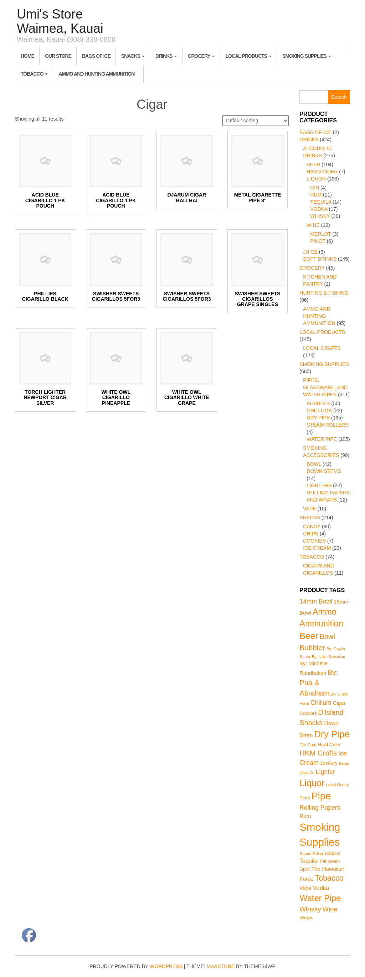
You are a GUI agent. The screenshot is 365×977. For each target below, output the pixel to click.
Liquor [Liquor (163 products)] (311, 783)
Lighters (319, 485)
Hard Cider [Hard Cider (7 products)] (329, 744)
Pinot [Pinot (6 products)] (304, 797)
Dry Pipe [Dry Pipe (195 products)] (332, 734)
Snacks (133, 56)
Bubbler (318, 403)
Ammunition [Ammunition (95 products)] (321, 623)
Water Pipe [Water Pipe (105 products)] (320, 898)
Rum (316, 195)
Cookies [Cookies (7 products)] (308, 713)
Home (27, 56)
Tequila (320, 202)
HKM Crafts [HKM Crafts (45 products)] (318, 753)
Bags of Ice (96, 56)
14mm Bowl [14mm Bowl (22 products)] (315, 601)
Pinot (317, 241)
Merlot (320, 234)
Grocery (201, 56)
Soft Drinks (319, 259)
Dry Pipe (318, 418)
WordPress (166, 966)
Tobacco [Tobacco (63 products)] (329, 878)
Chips (310, 533)
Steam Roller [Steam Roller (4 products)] (311, 853)
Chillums (319, 410)
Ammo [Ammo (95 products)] (324, 611)
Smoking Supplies (306, 56)
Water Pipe (322, 439)
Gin (314, 187)
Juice (310, 252)
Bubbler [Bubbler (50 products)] (312, 647)
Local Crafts (321, 348)
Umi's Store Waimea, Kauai (60, 21)
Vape (309, 509)
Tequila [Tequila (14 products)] (308, 861)
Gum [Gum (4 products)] (311, 745)
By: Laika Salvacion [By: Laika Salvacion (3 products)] (328, 657)
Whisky (320, 216)
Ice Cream (317, 548)
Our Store (58, 56)
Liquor (316, 179)
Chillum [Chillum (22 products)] (320, 702)
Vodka (318, 209)
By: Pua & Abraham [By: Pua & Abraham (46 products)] (318, 682)
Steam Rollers (327, 425)
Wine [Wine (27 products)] (330, 909)
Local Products (248, 56)
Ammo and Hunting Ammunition (96, 74)
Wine (313, 225)
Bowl (314, 464)
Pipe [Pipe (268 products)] (321, 796)
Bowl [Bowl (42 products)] (327, 636)
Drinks (166, 56)
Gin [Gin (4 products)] (302, 745)
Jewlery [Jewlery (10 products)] (329, 763)
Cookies (314, 541)
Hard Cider (322, 171)
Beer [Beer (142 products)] (308, 636)
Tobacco (34, 74)
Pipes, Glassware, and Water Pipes (325, 387)
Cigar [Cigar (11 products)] (339, 703)
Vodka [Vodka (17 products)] (321, 888)
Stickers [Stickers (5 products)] (332, 853)
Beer (313, 164)
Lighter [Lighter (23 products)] (325, 771)
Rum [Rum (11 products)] (305, 816)
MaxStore (221, 966)
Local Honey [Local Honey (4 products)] (337, 785)
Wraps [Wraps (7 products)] (306, 917)
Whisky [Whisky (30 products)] (310, 909)
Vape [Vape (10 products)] (305, 888)
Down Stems (324, 471)
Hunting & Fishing (324, 293)
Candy (311, 526)
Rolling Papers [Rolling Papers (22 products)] (319, 807)
